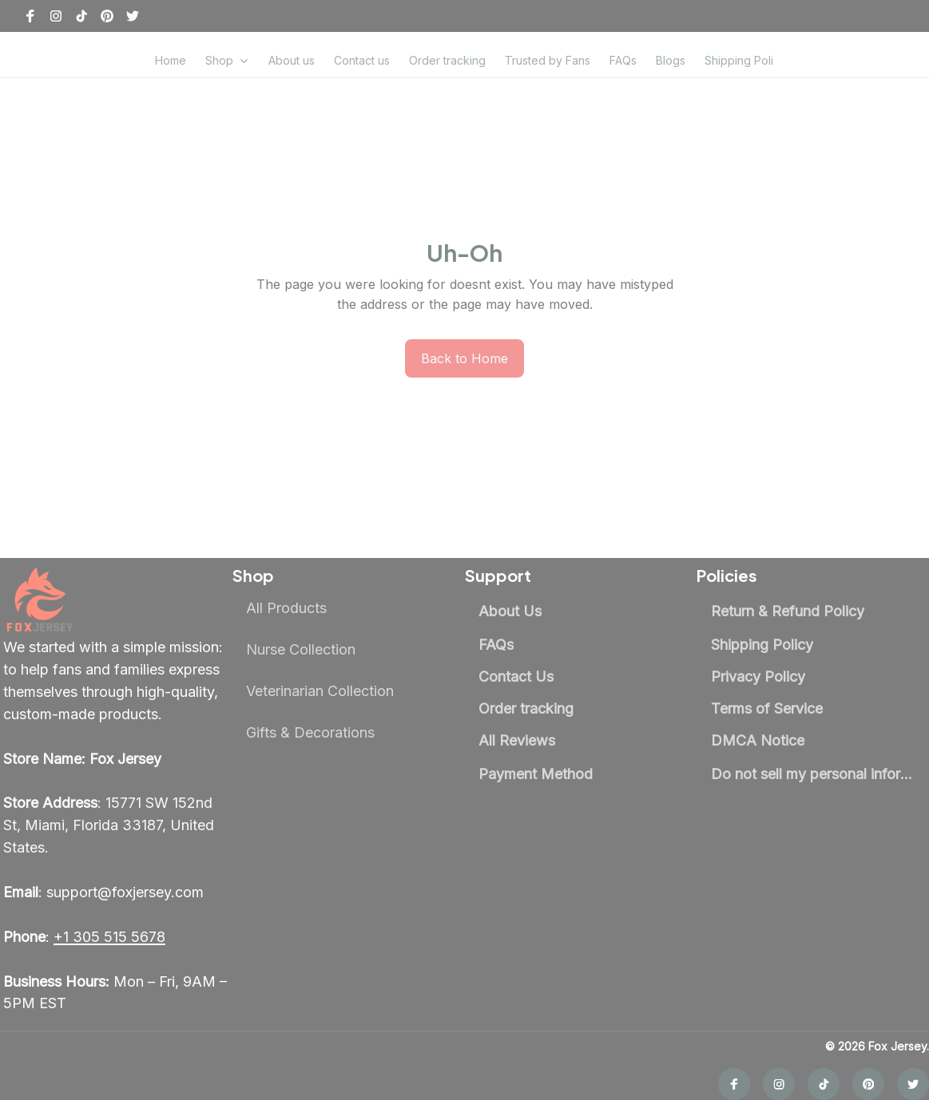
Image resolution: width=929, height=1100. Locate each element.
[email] (103, 872)
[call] (109, 916)
